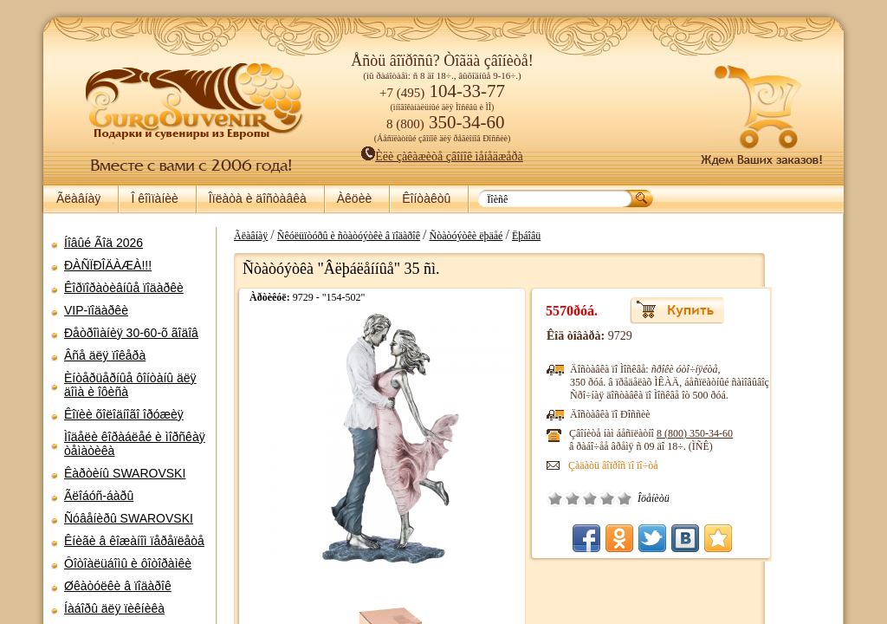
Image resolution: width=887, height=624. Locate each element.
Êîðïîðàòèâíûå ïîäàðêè (124, 288)
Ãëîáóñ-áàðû (98, 496)
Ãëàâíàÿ (78, 198)
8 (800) (754, 433)
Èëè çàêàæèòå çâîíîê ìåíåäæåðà (442, 156)
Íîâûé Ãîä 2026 (103, 243)
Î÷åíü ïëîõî (615, 498)
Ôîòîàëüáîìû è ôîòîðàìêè (127, 563)
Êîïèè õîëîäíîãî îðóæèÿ (124, 414)
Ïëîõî (632, 498)
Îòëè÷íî (684, 498)
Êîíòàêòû (426, 198)
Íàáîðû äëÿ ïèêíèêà (114, 608)
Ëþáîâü (586, 236)
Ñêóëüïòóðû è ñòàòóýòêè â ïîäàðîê (408, 236)
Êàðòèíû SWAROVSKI (124, 473)
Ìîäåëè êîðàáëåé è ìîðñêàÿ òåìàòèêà (134, 444)
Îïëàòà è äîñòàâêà (258, 198)
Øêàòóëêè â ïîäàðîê (118, 586)
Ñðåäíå (649, 498)
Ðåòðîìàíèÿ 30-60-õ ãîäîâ (131, 333)
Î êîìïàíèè (154, 198)
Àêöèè (354, 198)
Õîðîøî (667, 498)
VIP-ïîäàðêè (96, 310)
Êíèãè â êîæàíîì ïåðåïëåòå (134, 541)
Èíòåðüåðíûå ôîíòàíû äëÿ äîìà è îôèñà (130, 385)
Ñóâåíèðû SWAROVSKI (128, 518)
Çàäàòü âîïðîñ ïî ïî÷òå (673, 465)
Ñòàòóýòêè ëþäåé (525, 236)
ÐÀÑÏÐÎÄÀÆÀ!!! (108, 265)
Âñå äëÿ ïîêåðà (105, 355)
